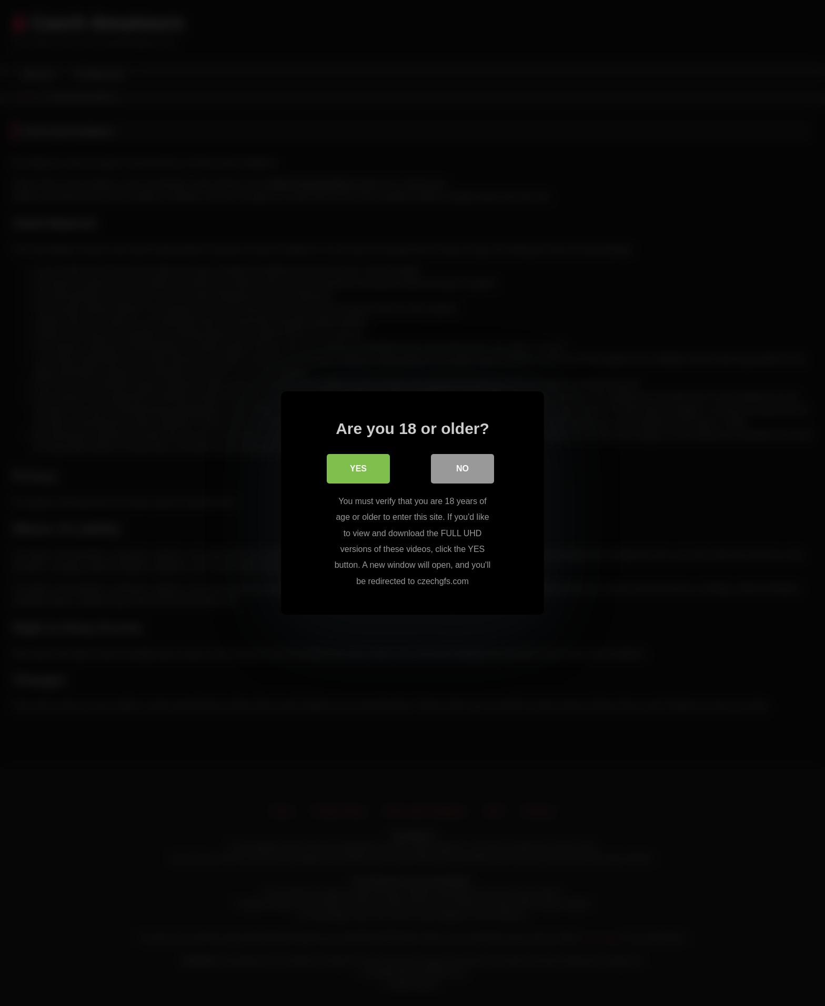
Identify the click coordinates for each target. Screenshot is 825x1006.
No (462, 468)
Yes (358, 468)
